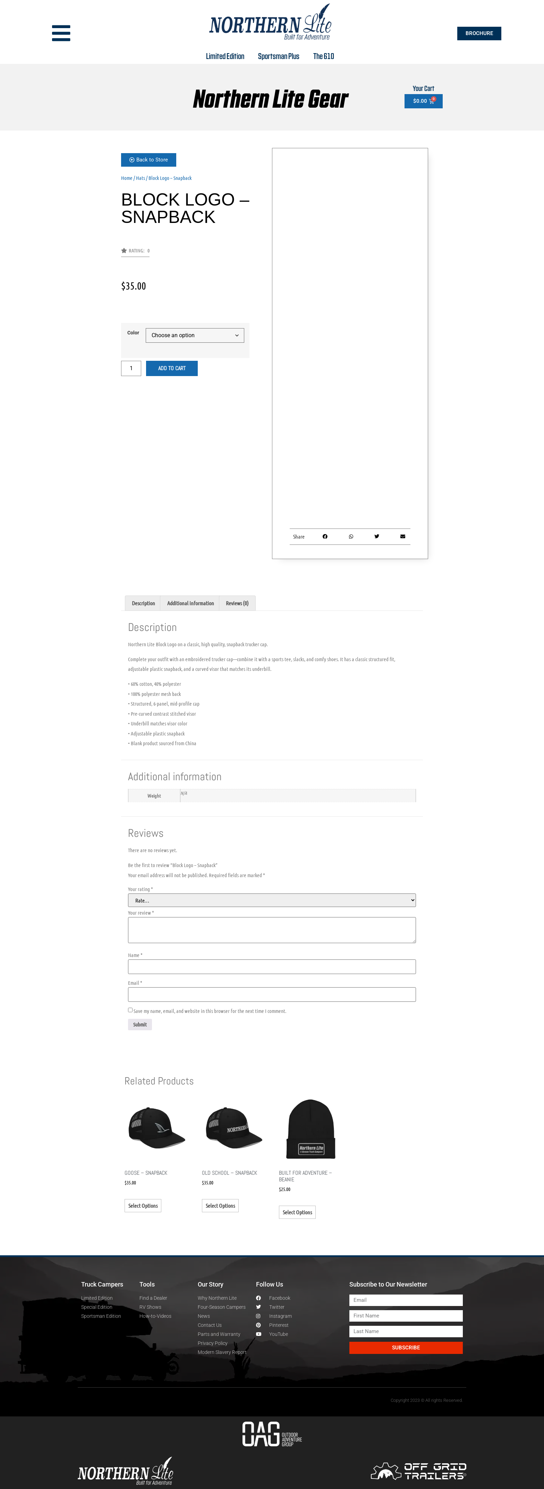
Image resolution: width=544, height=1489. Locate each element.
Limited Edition (225, 55)
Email (135, 982)
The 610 (323, 55)
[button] (135, 252)
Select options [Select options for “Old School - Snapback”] (220, 1205)
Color (133, 333)
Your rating (140, 889)
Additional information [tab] (190, 603)
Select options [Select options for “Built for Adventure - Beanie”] (297, 1212)
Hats (140, 178)
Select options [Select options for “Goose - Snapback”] (143, 1205)
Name (135, 955)
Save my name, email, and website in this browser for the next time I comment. (210, 1011)
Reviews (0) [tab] (237, 603)
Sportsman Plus (278, 55)
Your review (141, 912)
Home (127, 178)
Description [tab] (143, 603)
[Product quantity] (131, 368)
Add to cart (172, 368)
